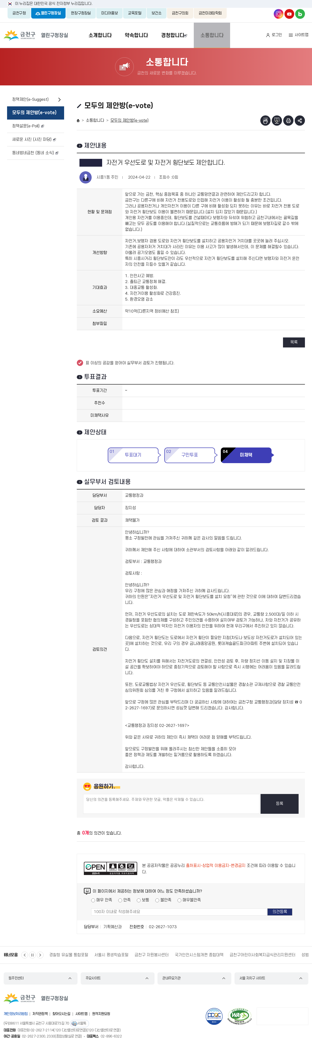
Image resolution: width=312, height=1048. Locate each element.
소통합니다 (222, 35)
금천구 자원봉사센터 (152, 955)
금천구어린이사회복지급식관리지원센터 (262, 955)
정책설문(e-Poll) (25, 126)
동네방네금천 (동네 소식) (33, 153)
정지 (32, 955)
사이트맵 (301, 35)
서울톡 (81, 1023)
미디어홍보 (109, 13)
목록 (294, 342)
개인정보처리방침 (16, 1014)
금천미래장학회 (210, 13)
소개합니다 (89, 35)
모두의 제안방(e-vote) (34, 112)
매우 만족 (104, 900)
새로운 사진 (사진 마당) (31, 139)
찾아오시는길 (61, 1014)
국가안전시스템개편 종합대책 (199, 955)
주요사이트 (93, 978)
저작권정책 (40, 1014)
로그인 (277, 35)
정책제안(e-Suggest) (30, 99)
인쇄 (288, 120)
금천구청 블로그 (300, 14)
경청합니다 (174, 35)
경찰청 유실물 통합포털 (68, 955)
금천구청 (19, 13)
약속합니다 (132, 35)
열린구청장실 (51, 13)
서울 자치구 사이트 (252, 978)
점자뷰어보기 (265, 120)
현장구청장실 (81, 13)
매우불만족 (192, 900)
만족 (127, 900)
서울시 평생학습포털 (111, 955)
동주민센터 (16, 978)
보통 (145, 900)
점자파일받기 (277, 120)
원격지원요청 (101, 1014)
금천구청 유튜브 (289, 14)
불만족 (165, 900)
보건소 (157, 13)
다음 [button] (40, 955)
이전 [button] (24, 955)
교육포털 (134, 13)
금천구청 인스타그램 (278, 14)
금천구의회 (180, 13)
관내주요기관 (171, 978)
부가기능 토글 (300, 120)
